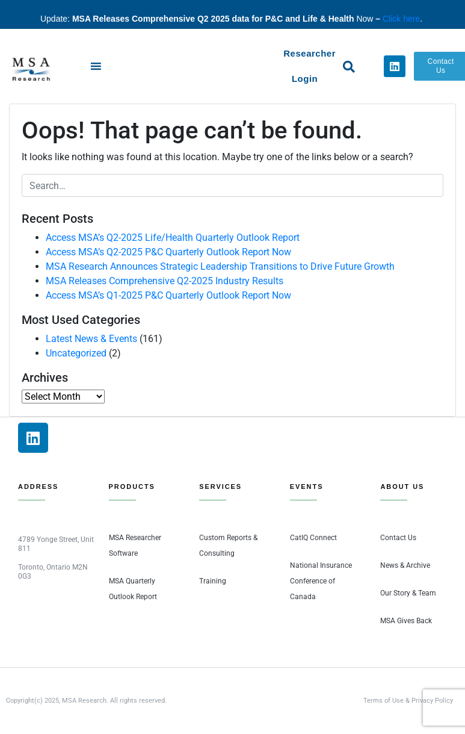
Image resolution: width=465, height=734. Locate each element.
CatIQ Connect (313, 537)
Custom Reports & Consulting (228, 545)
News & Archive (405, 565)
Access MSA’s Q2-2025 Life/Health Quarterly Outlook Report (173, 237)
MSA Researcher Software (135, 545)
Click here (401, 18)
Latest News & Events (91, 338)
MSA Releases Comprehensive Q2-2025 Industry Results (164, 281)
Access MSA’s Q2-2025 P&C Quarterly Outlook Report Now (168, 252)
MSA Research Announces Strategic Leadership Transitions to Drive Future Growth (220, 266)
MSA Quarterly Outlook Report (133, 589)
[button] (349, 67)
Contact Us (398, 537)
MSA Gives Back (406, 621)
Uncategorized (76, 353)
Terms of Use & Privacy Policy (408, 700)
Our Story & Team (408, 593)
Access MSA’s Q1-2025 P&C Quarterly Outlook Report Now (168, 295)
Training (212, 581)
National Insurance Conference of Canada (321, 581)
